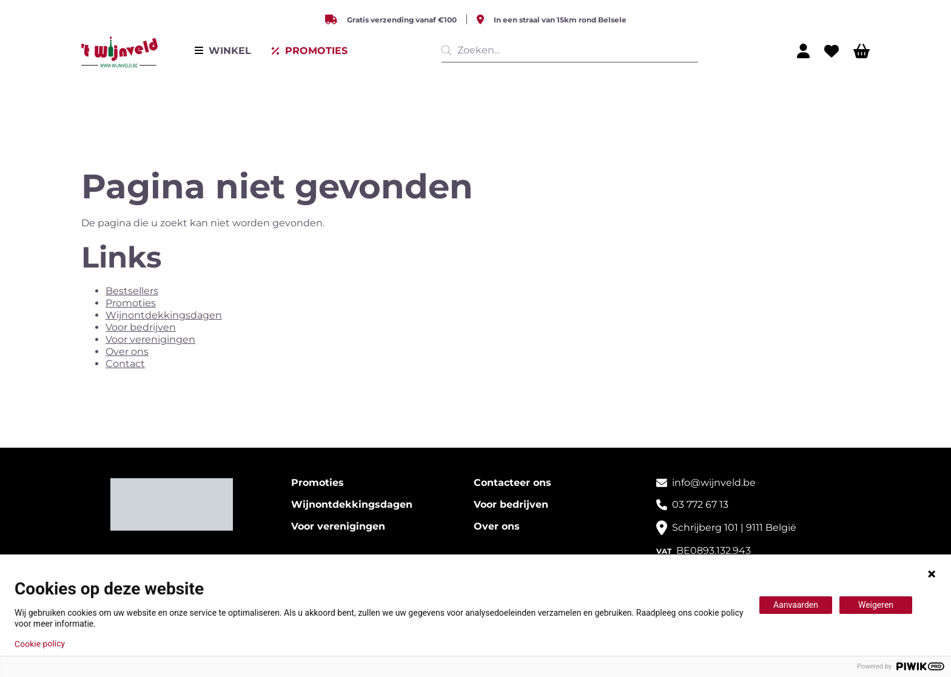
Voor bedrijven (141, 327)
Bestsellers (132, 291)
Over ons (127, 351)
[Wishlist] (831, 51)
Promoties (131, 303)
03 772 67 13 (700, 504)
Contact (125, 363)
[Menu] (222, 51)
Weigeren (875, 605)
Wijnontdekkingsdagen (164, 315)
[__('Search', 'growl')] (449, 50)
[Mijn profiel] (803, 51)
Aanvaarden (795, 605)
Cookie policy (40, 643)
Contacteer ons (512, 482)
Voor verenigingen (150, 339)
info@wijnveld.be (714, 482)
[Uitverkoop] (309, 51)
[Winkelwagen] (861, 51)
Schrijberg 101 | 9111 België (734, 527)
